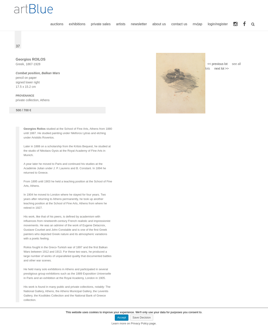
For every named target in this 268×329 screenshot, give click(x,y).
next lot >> (221, 68)
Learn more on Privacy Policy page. (134, 323)
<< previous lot (218, 64)
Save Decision (142, 317)
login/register (218, 24)
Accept (121, 317)
